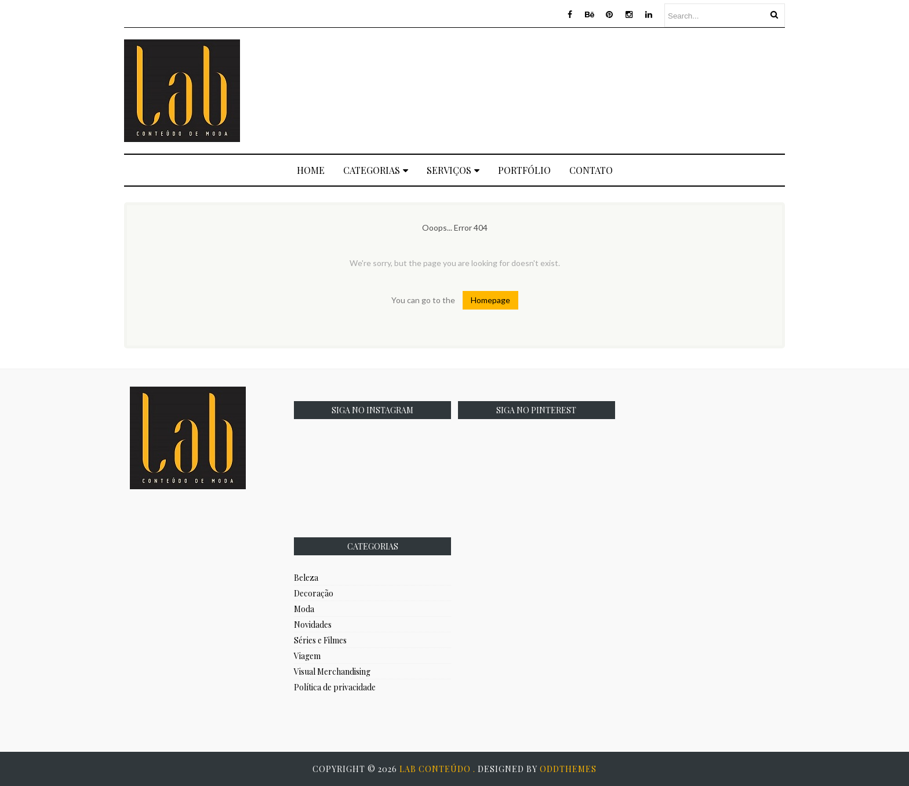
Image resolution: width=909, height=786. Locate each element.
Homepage (490, 300)
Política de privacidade (335, 687)
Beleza (306, 577)
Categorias (375, 170)
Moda (304, 608)
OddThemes (568, 768)
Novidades (313, 624)
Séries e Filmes (320, 640)
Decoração (313, 593)
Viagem (307, 655)
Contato (591, 170)
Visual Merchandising (332, 671)
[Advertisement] (574, 89)
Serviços (453, 170)
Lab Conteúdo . (438, 768)
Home (311, 170)
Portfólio (524, 170)
